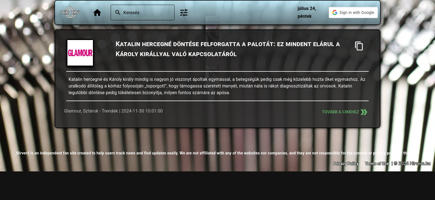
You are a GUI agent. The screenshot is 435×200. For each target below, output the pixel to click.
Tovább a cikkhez (345, 112)
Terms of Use (377, 163)
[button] (353, 12)
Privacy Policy (345, 163)
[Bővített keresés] (184, 13)
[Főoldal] (97, 13)
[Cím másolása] (359, 46)
